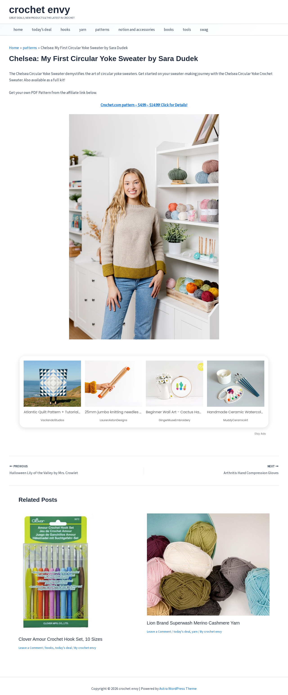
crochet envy (39, 9)
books (160, 27)
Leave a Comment (31, 643)
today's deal (63, 643)
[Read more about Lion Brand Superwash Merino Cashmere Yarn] (208, 559)
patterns (96, 27)
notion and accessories (129, 27)
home (17, 27)
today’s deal (40, 27)
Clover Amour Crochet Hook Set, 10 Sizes (60, 634)
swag (193, 27)
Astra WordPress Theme (178, 683)
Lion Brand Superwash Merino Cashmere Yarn (193, 618)
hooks (62, 27)
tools (177, 27)
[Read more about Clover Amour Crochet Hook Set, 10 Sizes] (56, 567)
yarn (77, 27)
